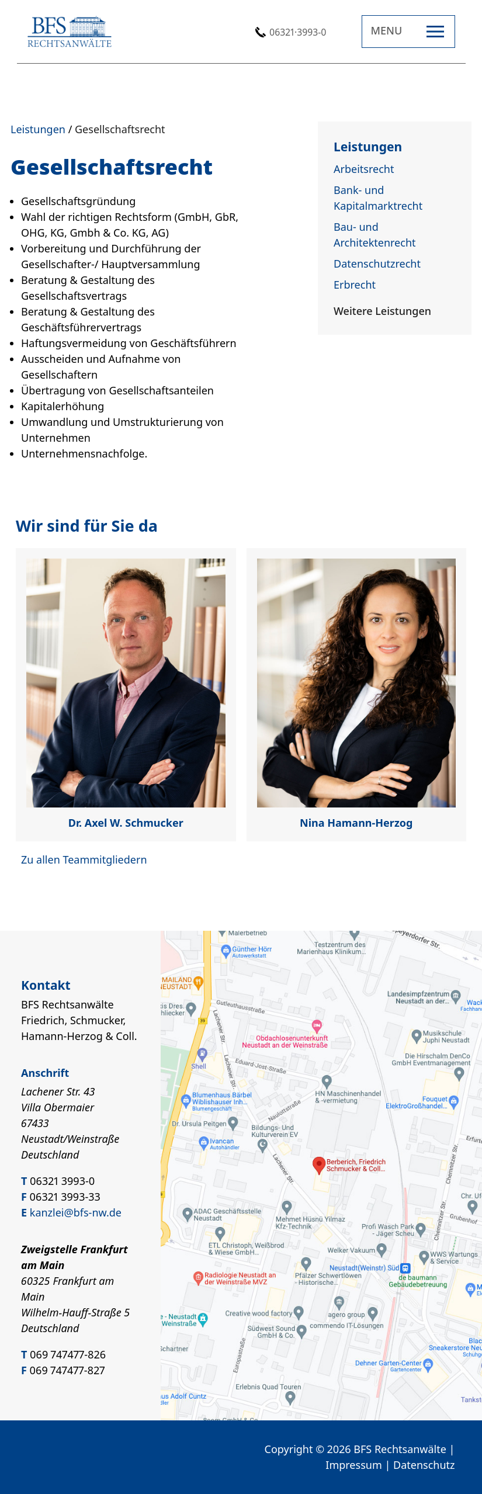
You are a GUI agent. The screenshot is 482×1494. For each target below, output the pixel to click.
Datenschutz (424, 1465)
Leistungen (38, 129)
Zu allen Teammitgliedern (84, 859)
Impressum (353, 1465)
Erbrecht (355, 285)
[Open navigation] (408, 31)
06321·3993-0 (297, 32)
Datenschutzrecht (377, 263)
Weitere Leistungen (382, 311)
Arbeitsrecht (364, 169)
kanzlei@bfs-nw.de (76, 1212)
